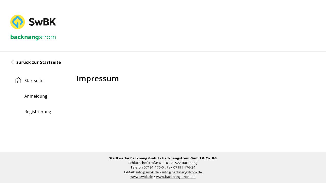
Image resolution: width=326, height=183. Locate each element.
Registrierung (37, 111)
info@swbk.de (147, 172)
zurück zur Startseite (38, 62)
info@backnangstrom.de (182, 172)
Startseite (29, 80)
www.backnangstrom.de (176, 176)
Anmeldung (35, 96)
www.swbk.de (141, 176)
